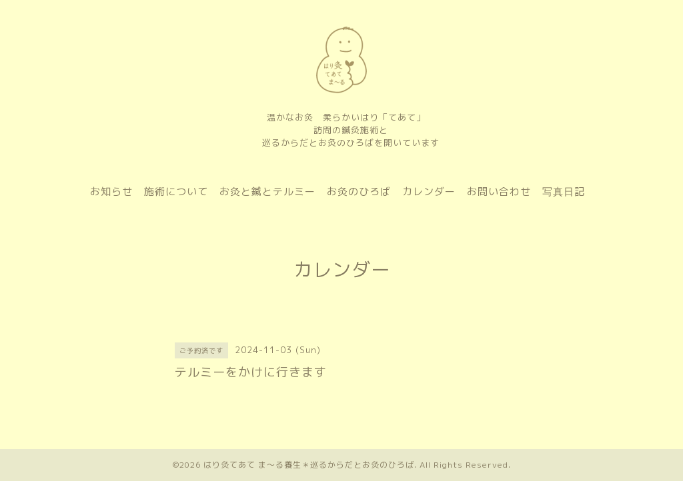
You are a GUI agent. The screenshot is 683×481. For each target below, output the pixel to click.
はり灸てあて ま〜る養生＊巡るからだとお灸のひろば (308, 464)
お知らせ (111, 192)
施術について (176, 192)
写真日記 (563, 192)
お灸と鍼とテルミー (267, 192)
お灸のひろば (359, 192)
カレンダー (429, 192)
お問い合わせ (499, 192)
